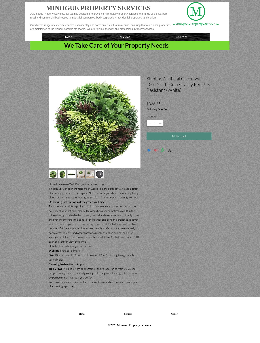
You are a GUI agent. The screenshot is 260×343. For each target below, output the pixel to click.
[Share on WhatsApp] (163, 150)
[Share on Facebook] (149, 150)
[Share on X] (170, 150)
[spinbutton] (155, 123)
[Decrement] (149, 123)
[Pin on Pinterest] (156, 150)
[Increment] (160, 123)
